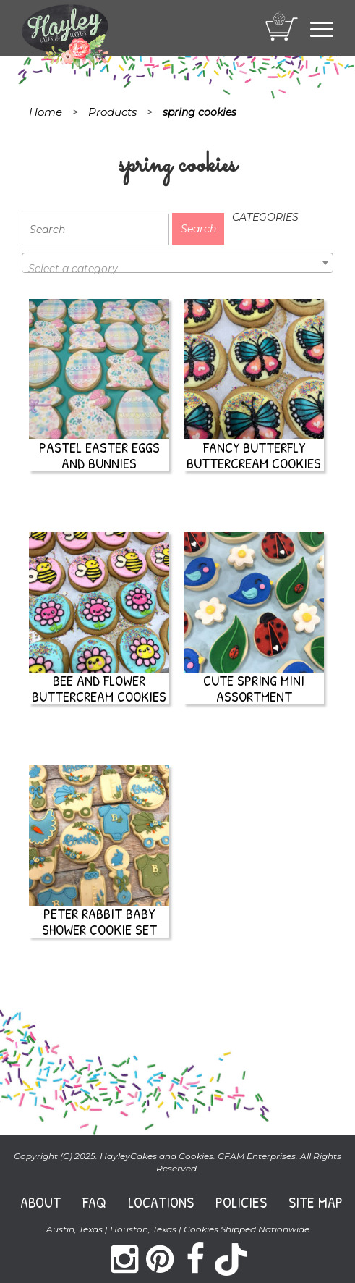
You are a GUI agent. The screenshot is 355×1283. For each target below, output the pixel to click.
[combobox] (177, 263)
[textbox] (177, 268)
